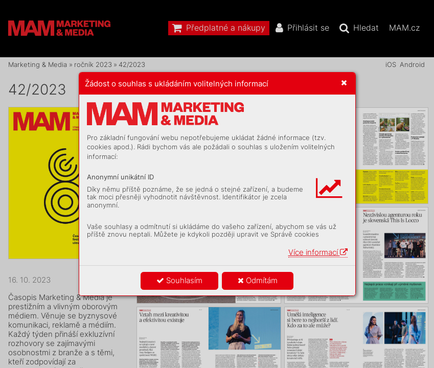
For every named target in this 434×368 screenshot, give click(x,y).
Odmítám (258, 280)
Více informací (318, 252)
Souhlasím (179, 280)
